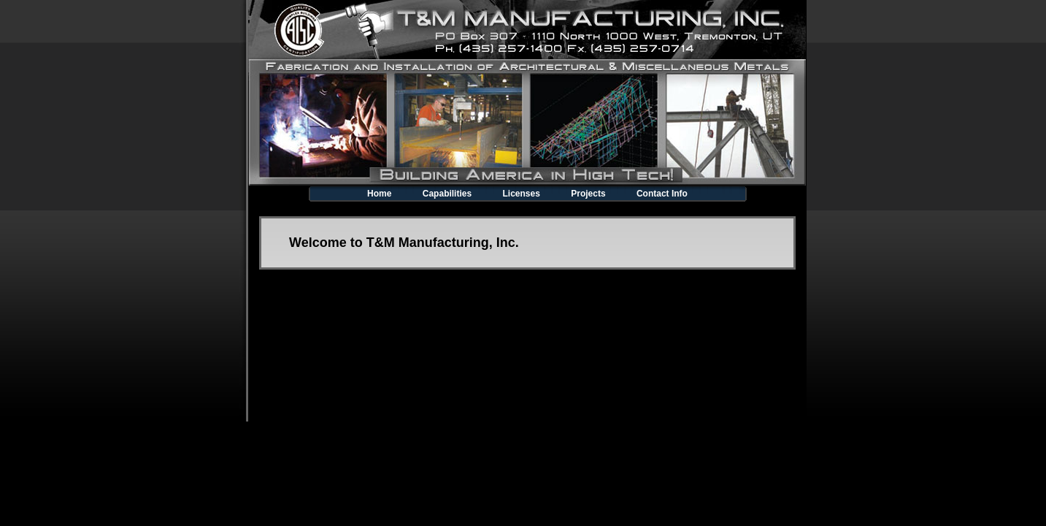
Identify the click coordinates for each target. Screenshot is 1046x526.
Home (379, 193)
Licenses (520, 193)
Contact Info (662, 193)
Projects (588, 193)
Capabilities (447, 193)
